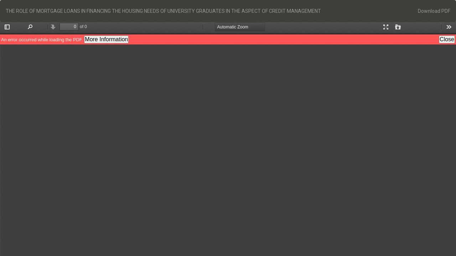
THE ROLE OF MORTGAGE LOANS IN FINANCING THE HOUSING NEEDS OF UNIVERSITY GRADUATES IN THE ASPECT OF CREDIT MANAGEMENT (163, 11)
